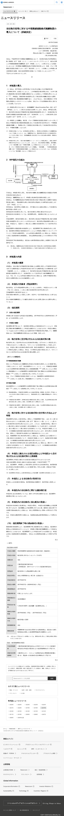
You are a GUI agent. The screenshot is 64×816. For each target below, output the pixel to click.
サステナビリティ (40, 690)
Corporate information (10, 786)
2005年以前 (21, 717)
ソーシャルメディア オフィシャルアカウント (22, 803)
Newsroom (7, 7)
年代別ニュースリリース (17, 701)
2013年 (36, 711)
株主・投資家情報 (40, 770)
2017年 (44, 708)
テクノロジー (13, 693)
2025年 (20, 704)
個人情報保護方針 (24, 810)
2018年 (36, 708)
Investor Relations (45, 786)
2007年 (44, 714)
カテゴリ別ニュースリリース (19, 686)
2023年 (36, 704)
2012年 (44, 711)
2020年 (20, 708)
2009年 (28, 714)
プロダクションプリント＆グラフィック (37, 744)
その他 (22, 693)
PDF (47, 38)
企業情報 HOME (8, 770)
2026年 (12, 704)
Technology (22, 791)
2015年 (20, 711)
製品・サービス (14, 690)
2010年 (20, 714)
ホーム (5, 728)
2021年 (12, 708)
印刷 (55, 38)
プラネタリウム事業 (49, 753)
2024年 (28, 704)
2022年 (44, 704)
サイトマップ (36, 810)
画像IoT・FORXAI (8, 753)
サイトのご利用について (9, 810)
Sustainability (7, 791)
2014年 (28, 711)
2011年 (12, 714)
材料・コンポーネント (38, 749)
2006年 (12, 717)
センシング (20, 749)
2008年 (36, 714)
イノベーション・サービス (11, 758)
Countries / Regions (40, 791)
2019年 (28, 708)
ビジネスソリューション (10, 744)
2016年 (12, 711)
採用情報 (39, 774)
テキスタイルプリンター (28, 753)
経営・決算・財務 (10, 23)
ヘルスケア (6, 749)
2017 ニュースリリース (24, 728)
